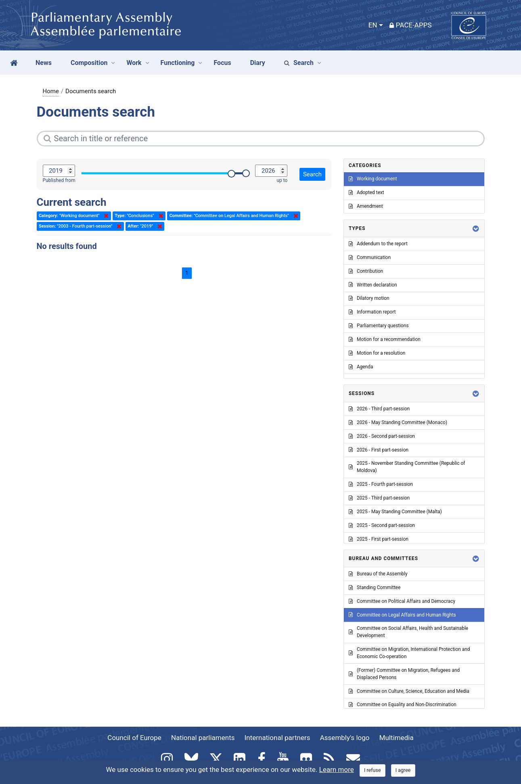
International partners (277, 738)
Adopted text (366, 192)
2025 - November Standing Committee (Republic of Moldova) (407, 466)
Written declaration (373, 285)
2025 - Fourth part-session (381, 484)
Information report (372, 312)
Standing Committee (374, 587)
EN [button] (372, 25)
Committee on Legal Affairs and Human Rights (402, 615)
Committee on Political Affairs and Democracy (402, 601)
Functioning (178, 63)
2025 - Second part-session (382, 525)
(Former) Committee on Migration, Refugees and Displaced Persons (404, 673)
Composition (89, 63)
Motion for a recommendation (385, 339)
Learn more (336, 769)
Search (299, 63)
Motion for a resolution (377, 353)
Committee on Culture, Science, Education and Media (409, 691)
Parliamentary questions (379, 325)
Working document (373, 179)
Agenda (361, 367)
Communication (370, 257)
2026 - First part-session (378, 450)
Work (133, 63)
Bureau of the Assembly (378, 574)
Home (51, 91)
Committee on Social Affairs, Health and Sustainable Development (408, 631)
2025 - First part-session (378, 539)
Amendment (366, 206)
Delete (104, 216)
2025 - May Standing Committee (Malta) (395, 511)
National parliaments (202, 738)
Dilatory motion (369, 298)
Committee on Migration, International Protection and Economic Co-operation (409, 652)
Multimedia (396, 738)
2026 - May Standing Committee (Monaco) (398, 422)
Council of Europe (134, 738)
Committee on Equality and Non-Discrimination (402, 704)
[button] (476, 228)
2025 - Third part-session (379, 498)
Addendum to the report (378, 244)
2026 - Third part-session (379, 409)
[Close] (372, 770)
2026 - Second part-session (382, 436)
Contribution (366, 271)
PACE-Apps (410, 25)
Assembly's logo (345, 738)
